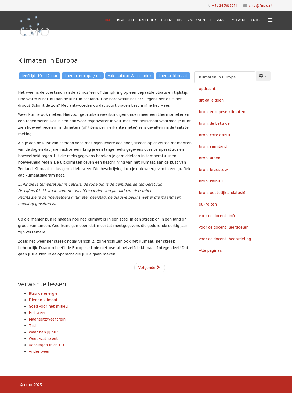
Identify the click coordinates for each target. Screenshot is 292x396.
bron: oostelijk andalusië (222, 192)
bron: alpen (209, 158)
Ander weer (39, 351)
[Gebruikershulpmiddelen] (263, 76)
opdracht (207, 88)
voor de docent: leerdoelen (223, 227)
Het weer (37, 312)
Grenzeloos (171, 20)
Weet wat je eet (43, 338)
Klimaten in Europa (217, 77)
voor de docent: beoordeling (225, 238)
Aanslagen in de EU (46, 345)
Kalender (147, 20)
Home (107, 20)
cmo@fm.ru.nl (260, 5)
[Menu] (270, 20)
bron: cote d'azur (214, 134)
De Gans (217, 20)
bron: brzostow (213, 169)
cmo (254, 20)
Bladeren (125, 20)
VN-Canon (196, 20)
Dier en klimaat (43, 299)
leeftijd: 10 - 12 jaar (39, 75)
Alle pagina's (210, 250)
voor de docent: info (217, 215)
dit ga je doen (211, 100)
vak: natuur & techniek (130, 75)
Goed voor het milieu (48, 306)
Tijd (32, 325)
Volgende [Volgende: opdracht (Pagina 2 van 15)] (149, 267)
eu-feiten (208, 204)
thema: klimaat (173, 75)
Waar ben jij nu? (43, 332)
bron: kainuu (211, 181)
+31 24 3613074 (224, 5)
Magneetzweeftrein (47, 319)
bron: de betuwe (214, 123)
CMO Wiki (238, 20)
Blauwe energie (43, 293)
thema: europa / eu (82, 75)
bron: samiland (213, 146)
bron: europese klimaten (222, 111)
